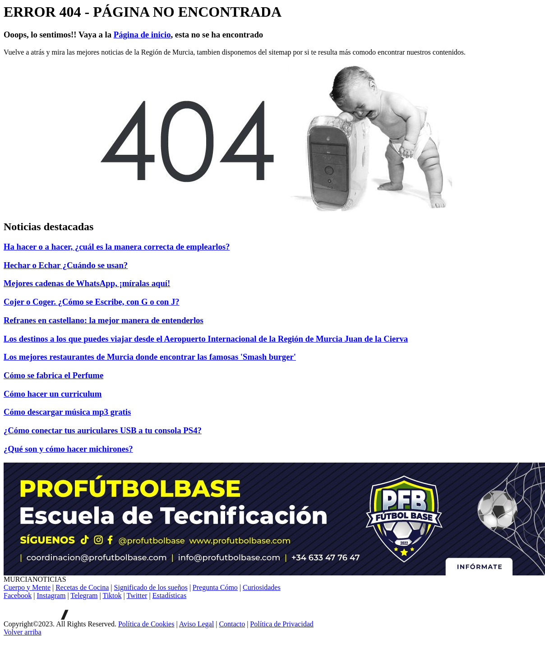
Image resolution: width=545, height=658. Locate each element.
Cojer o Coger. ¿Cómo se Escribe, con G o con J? (92, 301)
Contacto (232, 624)
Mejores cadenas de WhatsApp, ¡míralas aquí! (87, 283)
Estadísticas (169, 595)
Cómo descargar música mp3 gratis (67, 412)
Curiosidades (262, 587)
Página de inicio (142, 34)
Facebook (18, 595)
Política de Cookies (146, 624)
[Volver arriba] (23, 632)
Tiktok (111, 595)
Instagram (51, 595)
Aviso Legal (196, 624)
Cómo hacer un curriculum (53, 394)
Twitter (136, 595)
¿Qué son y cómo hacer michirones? (68, 449)
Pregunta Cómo (215, 587)
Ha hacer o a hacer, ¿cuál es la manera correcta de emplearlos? (117, 246)
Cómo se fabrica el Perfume (53, 375)
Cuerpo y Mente (27, 587)
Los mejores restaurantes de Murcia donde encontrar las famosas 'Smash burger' (150, 356)
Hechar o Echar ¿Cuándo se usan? (66, 265)
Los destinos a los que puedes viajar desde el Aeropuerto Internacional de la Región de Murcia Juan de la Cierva (206, 338)
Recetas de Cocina (82, 587)
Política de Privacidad (281, 624)
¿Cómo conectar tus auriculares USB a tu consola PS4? (103, 430)
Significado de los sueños (151, 587)
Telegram (83, 595)
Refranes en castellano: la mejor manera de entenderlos (103, 320)
